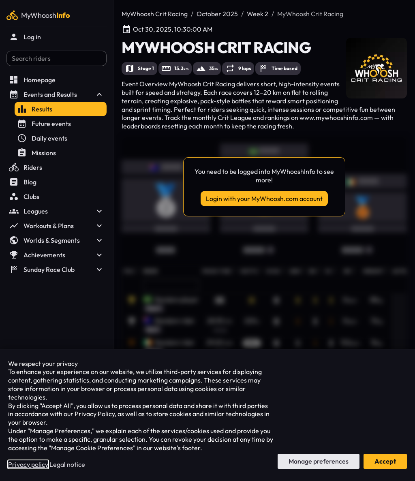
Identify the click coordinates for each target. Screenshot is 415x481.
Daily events (42, 138)
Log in (25, 37)
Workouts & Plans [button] (56, 226)
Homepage (32, 80)
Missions (36, 153)
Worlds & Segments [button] (56, 240)
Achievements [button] (56, 255)
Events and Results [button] (56, 94)
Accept (385, 461)
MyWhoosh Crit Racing (155, 14)
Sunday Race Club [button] (56, 269)
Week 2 (257, 14)
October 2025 (217, 14)
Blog (22, 182)
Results (34, 109)
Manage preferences (319, 461)
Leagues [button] (56, 211)
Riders (25, 167)
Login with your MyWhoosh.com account (264, 199)
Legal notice (67, 464)
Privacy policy (28, 464)
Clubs (24, 196)
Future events (44, 123)
